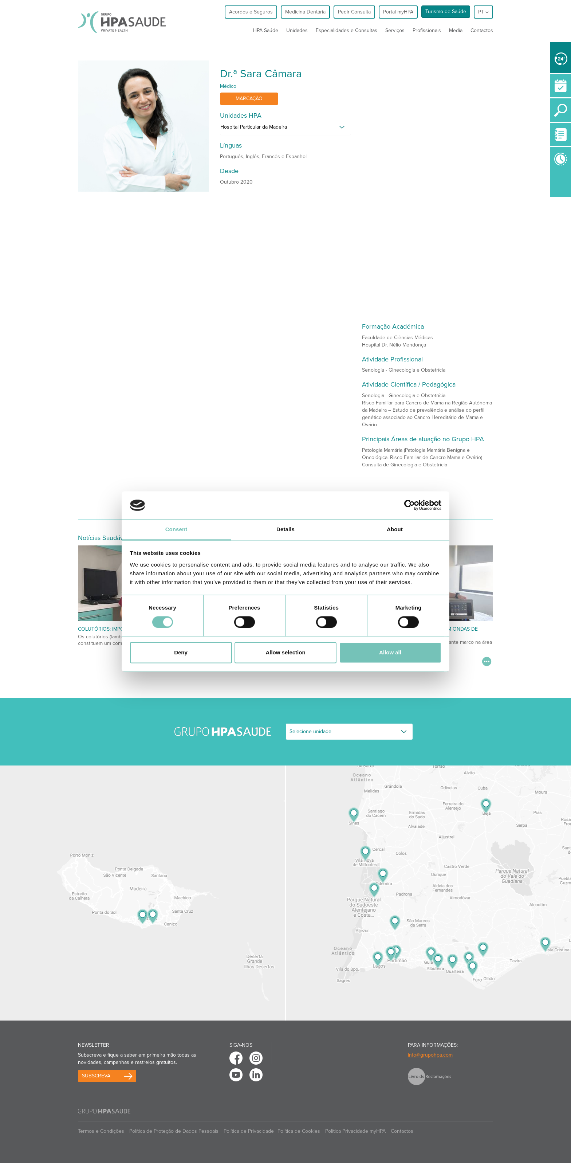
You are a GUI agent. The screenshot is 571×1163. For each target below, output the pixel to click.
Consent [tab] (176, 529)
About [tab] (395, 529)
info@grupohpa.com (430, 1055)
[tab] (285, 129)
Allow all (390, 652)
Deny (181, 652)
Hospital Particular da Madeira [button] (253, 127)
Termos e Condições (101, 1131)
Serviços (395, 30)
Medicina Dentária (305, 12)
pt (483, 12)
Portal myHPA (398, 12)
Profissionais (427, 30)
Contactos (481, 30)
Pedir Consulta (354, 12)
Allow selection (285, 652)
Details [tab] (285, 529)
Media (455, 30)
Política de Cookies (298, 1131)
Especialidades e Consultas (346, 30)
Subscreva (96, 1076)
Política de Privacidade (249, 1131)
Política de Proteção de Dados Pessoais (173, 1131)
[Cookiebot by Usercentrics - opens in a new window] (409, 505)
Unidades (297, 30)
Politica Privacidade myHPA (355, 1131)
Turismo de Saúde (445, 11)
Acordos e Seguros (251, 12)
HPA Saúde (265, 30)
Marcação (249, 98)
